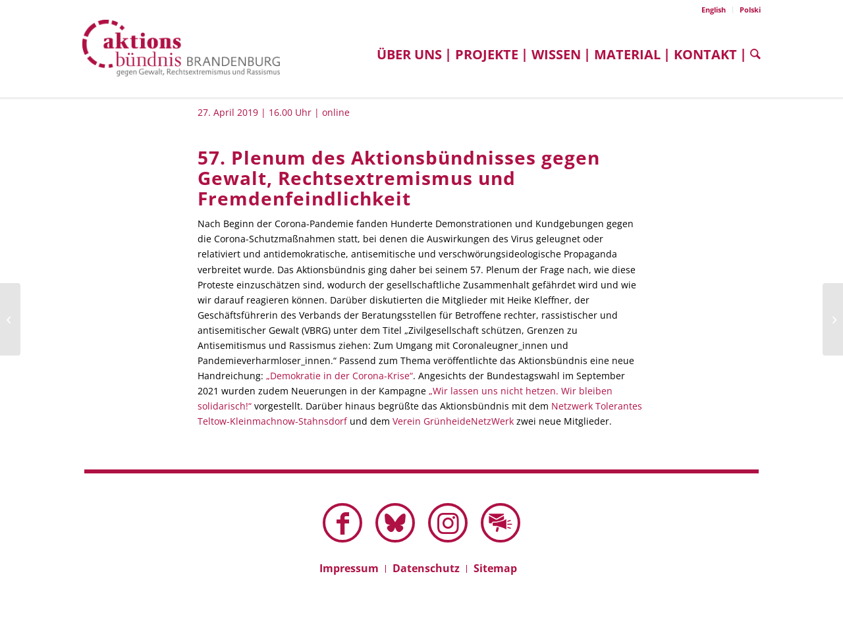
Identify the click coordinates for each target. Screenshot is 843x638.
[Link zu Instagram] (448, 523)
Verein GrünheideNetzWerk (453, 421)
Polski (750, 9)
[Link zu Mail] (500, 523)
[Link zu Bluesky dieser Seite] (395, 523)
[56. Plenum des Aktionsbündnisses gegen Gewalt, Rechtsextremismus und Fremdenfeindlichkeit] (10, 319)
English (713, 9)
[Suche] (752, 54)
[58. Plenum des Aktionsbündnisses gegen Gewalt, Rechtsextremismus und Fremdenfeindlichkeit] (833, 319)
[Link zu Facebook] (342, 523)
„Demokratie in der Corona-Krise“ (339, 375)
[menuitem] (714, 10)
